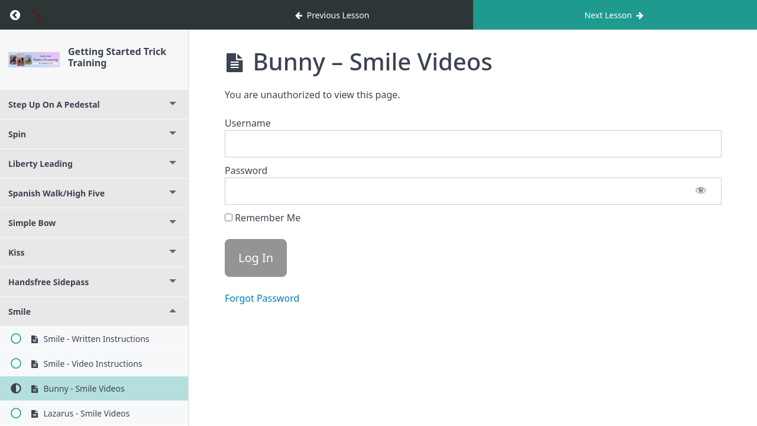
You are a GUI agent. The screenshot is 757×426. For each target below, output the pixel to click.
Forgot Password (262, 298)
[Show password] (701, 191)
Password (246, 170)
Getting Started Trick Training (117, 57)
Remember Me (262, 217)
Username (248, 123)
